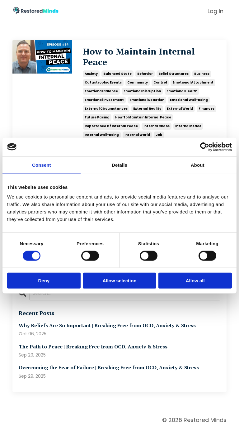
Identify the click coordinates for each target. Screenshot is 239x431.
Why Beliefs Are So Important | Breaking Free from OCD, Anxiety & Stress (107, 325)
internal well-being (102, 134)
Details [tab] (119, 164)
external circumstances (106, 108)
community (137, 82)
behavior (145, 73)
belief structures (173, 73)
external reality (147, 108)
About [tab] (197, 164)
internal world (137, 134)
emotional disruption (142, 91)
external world (180, 108)
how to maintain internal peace (143, 117)
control (160, 82)
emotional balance (101, 91)
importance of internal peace (111, 126)
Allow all (195, 280)
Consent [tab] (41, 164)
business (201, 73)
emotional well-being (189, 100)
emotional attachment (192, 82)
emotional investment (104, 100)
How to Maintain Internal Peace (139, 56)
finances (206, 108)
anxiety (91, 73)
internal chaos (156, 126)
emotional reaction (146, 100)
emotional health (181, 91)
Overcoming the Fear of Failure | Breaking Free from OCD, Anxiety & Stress (109, 368)
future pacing (97, 117)
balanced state (117, 73)
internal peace (188, 126)
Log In (215, 11)
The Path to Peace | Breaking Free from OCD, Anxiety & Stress (93, 347)
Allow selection (119, 280)
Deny (43, 280)
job (159, 134)
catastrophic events (103, 82)
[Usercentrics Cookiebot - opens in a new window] (204, 146)
